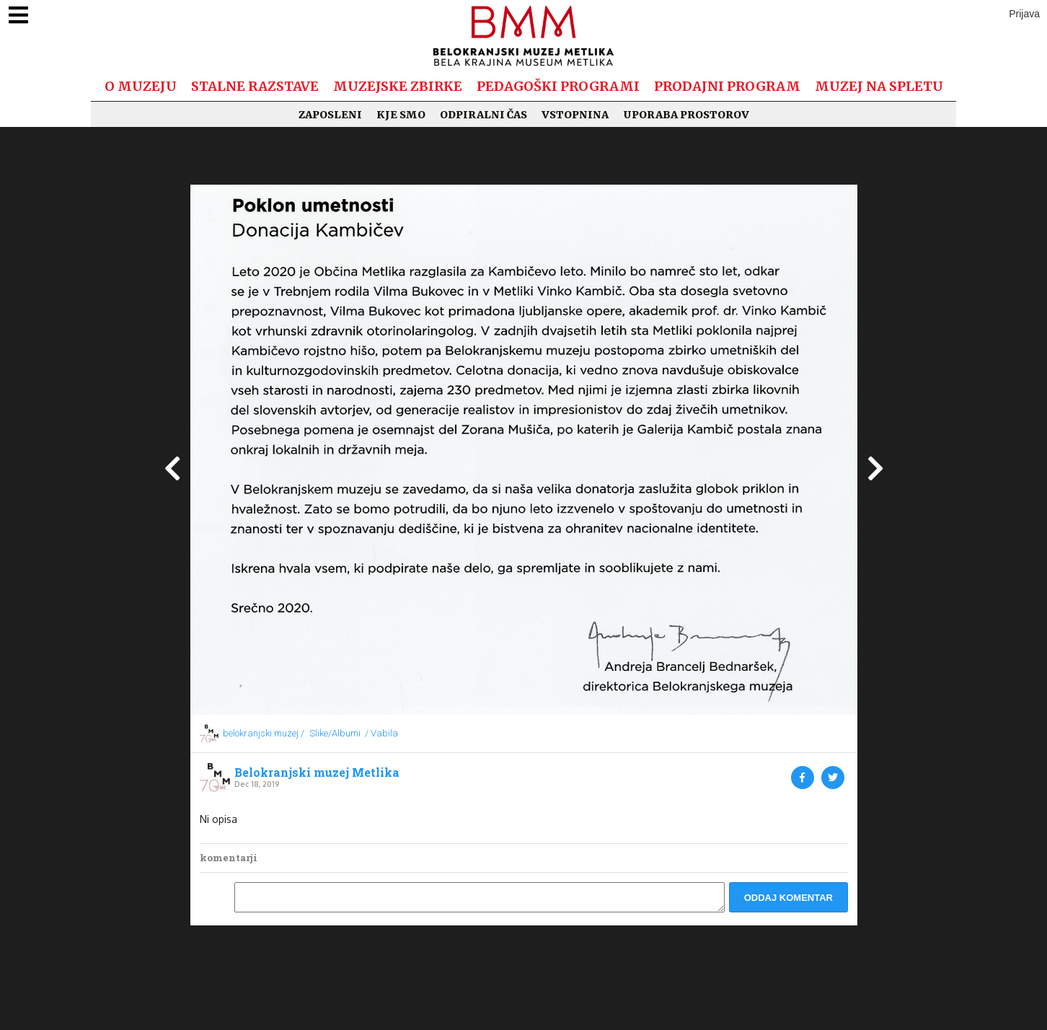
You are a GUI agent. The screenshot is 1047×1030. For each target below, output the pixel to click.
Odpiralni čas (483, 114)
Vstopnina (575, 114)
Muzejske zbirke (397, 86)
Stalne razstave (255, 86)
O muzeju (141, 86)
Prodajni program (727, 86)
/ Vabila (381, 733)
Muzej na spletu (879, 86)
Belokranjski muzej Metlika (316, 772)
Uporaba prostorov (686, 114)
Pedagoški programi (558, 86)
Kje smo (400, 114)
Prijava (1024, 13)
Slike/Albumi (335, 733)
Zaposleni (330, 114)
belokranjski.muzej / (263, 733)
